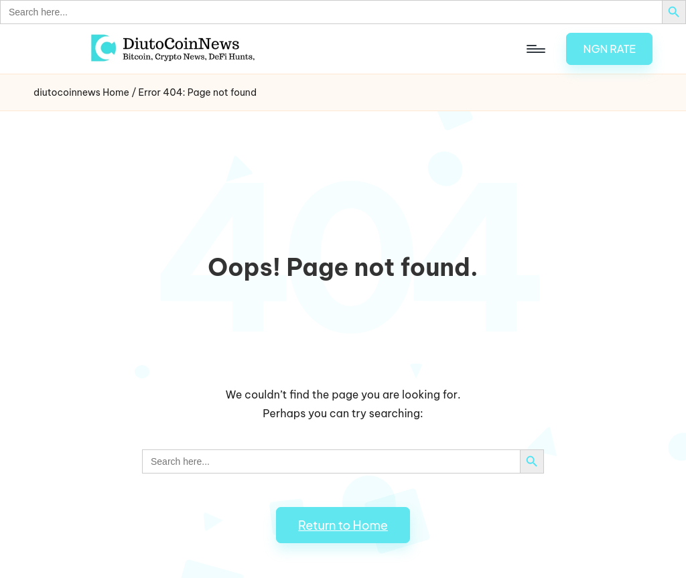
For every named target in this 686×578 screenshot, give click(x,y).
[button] (609, 48)
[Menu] (535, 49)
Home (115, 92)
